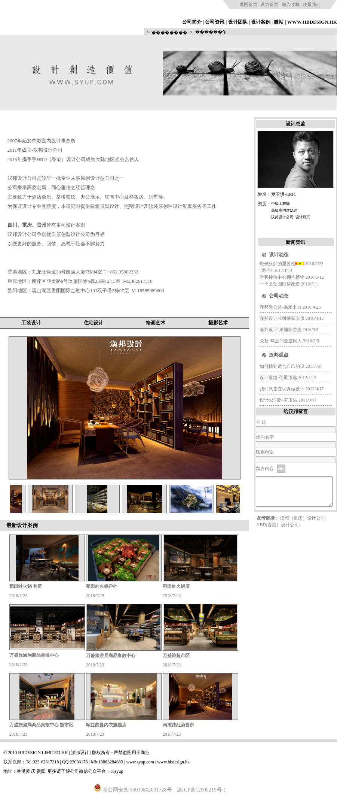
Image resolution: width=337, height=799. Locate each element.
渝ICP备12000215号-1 (201, 790)
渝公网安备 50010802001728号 (133, 790)
